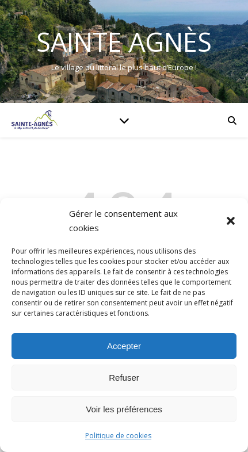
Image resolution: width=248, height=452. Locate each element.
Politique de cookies (118, 435)
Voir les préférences (124, 409)
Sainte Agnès (124, 42)
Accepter (124, 346)
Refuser (124, 377)
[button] (230, 221)
